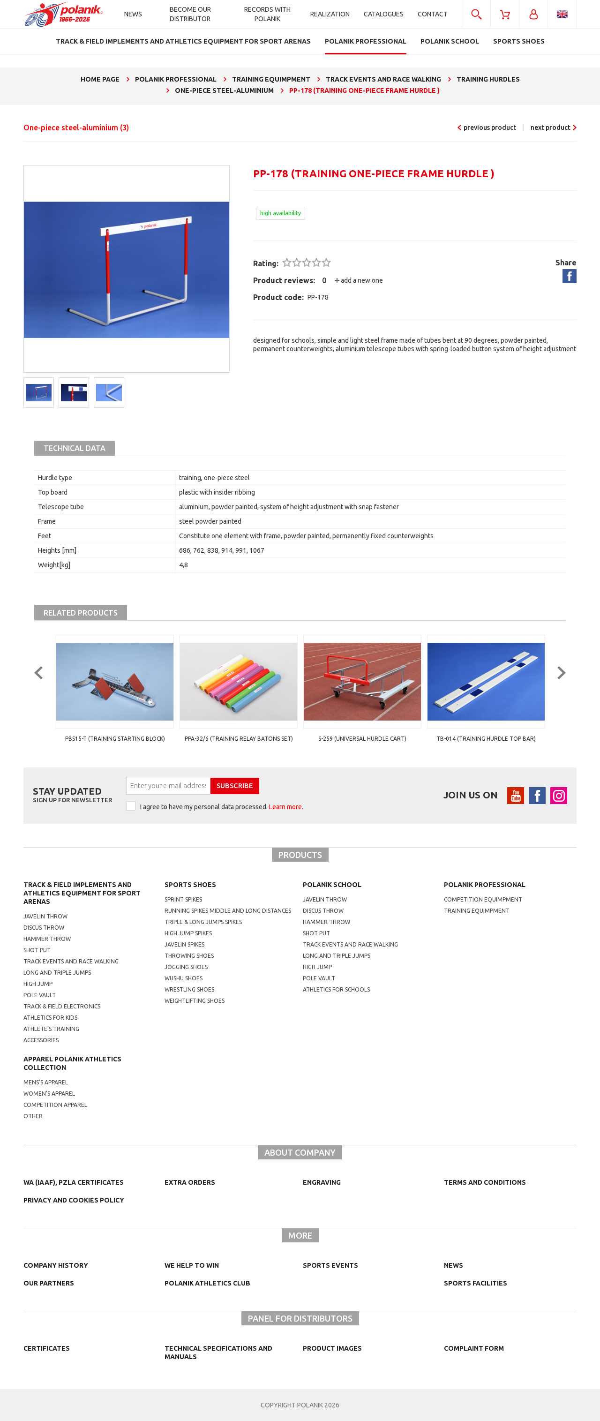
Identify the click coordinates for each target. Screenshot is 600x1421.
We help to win (192, 1265)
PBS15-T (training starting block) (239, 739)
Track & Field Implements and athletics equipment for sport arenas (82, 893)
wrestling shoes (189, 989)
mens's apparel (45, 1082)
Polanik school (332, 884)
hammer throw (326, 922)
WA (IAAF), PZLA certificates (73, 1182)
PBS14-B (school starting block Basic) (115, 739)
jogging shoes (186, 967)
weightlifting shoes (195, 1001)
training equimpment (477, 911)
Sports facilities (475, 1283)
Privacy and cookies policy (73, 1200)
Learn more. (286, 807)
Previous (46, 692)
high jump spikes (188, 933)
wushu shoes (183, 978)
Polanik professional (484, 884)
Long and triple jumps (57, 973)
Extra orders (190, 1182)
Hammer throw (47, 939)
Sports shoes (190, 884)
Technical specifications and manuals (218, 1353)
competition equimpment (483, 899)
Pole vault (39, 995)
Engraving (322, 1182)
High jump (37, 984)
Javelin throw (45, 916)
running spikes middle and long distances (228, 911)
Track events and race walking (71, 961)
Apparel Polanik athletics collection (72, 1063)
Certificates (46, 1348)
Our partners (48, 1283)
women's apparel (49, 1093)
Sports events (330, 1265)
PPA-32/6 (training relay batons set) (362, 739)
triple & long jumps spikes (203, 922)
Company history (55, 1265)
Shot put (37, 950)
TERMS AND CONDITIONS (485, 1182)
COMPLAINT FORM (474, 1348)
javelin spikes (184, 944)
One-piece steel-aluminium (76, 127)
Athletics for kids (50, 1018)
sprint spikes (183, 899)
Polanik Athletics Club (207, 1283)
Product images (332, 1348)
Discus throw (43, 928)
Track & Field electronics (61, 1006)
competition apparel (55, 1105)
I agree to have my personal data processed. (221, 807)
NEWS (453, 1265)
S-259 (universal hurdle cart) (486, 739)
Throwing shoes (189, 956)
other (33, 1116)
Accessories (41, 1040)
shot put (316, 933)
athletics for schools (336, 989)
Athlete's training (51, 1029)
